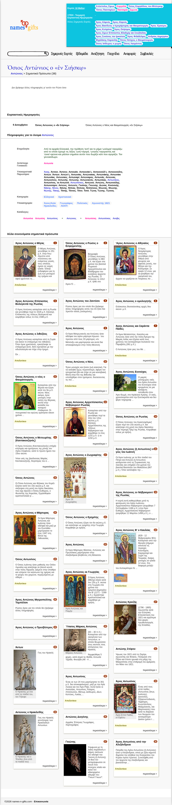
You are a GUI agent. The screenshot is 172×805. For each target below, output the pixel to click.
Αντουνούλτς (115, 171)
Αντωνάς (99, 177)
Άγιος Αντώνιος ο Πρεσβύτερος (34, 627)
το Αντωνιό (63, 182)
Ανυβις (116, 218)
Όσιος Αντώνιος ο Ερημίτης (82, 517)
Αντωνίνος (50, 182)
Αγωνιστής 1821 (101, 203)
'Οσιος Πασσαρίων (105, 10)
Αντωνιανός (86, 180)
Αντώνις (99, 182)
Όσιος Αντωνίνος (25, 559)
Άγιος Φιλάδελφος (136, 36)
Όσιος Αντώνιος (25, 477)
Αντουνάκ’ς (85, 171)
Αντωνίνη (40, 218)
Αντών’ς (65, 174)
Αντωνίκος (113, 180)
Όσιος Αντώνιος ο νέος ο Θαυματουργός (30, 378)
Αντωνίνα (28, 218)
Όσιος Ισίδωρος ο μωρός (109, 43)
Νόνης (63, 188)
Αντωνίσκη (90, 218)
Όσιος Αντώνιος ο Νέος (79, 361)
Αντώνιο (89, 182)
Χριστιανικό (64, 197)
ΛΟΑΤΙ (64, 205)
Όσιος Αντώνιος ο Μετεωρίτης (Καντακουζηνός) (33, 439)
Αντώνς (62, 185)
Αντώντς (72, 185)
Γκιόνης (83, 185)
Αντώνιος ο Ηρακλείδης (29, 712)
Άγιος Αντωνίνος (75, 676)
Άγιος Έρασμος (159, 26)
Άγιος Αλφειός (103, 22)
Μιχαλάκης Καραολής (107, 40)
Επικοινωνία (41, 801)
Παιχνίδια (113, 54)
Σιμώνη (133, 10)
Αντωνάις (76, 174)
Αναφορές (129, 54)
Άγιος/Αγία (50, 203)
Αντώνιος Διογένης (77, 716)
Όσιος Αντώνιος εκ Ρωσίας (132, 416)
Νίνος (55, 188)
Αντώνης (74, 180)
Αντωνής (63, 180)
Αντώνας (111, 177)
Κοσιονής (113, 185)
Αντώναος (61, 177)
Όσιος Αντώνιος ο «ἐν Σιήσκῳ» (47, 67)
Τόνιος (72, 190)
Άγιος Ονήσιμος (122, 29)
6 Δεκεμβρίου (20, 124)
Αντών (47, 174)
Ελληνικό (49, 197)
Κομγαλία (121, 6)
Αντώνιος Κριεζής (126, 602)
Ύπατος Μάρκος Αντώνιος (81, 626)
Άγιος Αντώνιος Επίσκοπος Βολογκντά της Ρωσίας (31, 302)
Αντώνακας (89, 174)
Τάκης (56, 190)
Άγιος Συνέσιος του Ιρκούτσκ (110, 36)
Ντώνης (113, 188)
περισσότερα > (49, 290)
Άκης (46, 171)
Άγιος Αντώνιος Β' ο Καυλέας (133, 530)
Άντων (55, 174)
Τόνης (64, 190)
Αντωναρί (74, 177)
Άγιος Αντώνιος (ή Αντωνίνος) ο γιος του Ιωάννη (135, 450)
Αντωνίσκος (77, 182)
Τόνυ (80, 190)
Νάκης (47, 188)
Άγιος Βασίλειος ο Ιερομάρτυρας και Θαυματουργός (122, 26)
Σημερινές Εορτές (62, 54)
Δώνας (103, 185)
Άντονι (54, 171)
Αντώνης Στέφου (125, 648)
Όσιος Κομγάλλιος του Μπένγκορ (145, 6)
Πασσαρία (122, 10)
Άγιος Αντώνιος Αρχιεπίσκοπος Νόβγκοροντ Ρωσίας (84, 403)
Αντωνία (48, 163)
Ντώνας (103, 188)
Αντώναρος (87, 177)
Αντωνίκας (100, 180)
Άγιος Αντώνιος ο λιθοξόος (31, 333)
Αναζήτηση (97, 54)
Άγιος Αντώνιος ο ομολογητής (134, 301)
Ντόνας (81, 188)
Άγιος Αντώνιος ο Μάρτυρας (32, 512)
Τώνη (93, 190)
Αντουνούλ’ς (100, 171)
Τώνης (101, 190)
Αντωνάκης (102, 174)
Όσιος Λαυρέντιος (133, 43)
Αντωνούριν (50, 185)
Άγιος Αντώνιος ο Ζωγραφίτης (84, 454)
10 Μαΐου (79, 8)
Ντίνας (71, 188)
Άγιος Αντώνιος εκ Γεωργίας (82, 571)
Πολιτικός (82, 203)
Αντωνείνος (50, 180)
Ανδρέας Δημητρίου (158, 36)
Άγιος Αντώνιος (75, 328)
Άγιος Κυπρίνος (104, 29)
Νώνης (47, 190)
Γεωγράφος (66, 203)
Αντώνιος (17, 73)
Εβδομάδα (82, 54)
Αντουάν (73, 171)
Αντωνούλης (113, 182)
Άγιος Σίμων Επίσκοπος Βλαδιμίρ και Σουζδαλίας (121, 33)
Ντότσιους (91, 188)
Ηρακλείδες (50, 205)
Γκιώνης (93, 185)
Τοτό (86, 190)
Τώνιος (110, 190)
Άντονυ (63, 171)
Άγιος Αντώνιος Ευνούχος (131, 371)
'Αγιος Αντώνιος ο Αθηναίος (132, 243)
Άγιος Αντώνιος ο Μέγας (29, 243)
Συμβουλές (146, 54)
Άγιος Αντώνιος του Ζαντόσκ (83, 300)
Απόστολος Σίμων (105, 6)
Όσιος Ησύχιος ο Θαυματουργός (136, 40)
